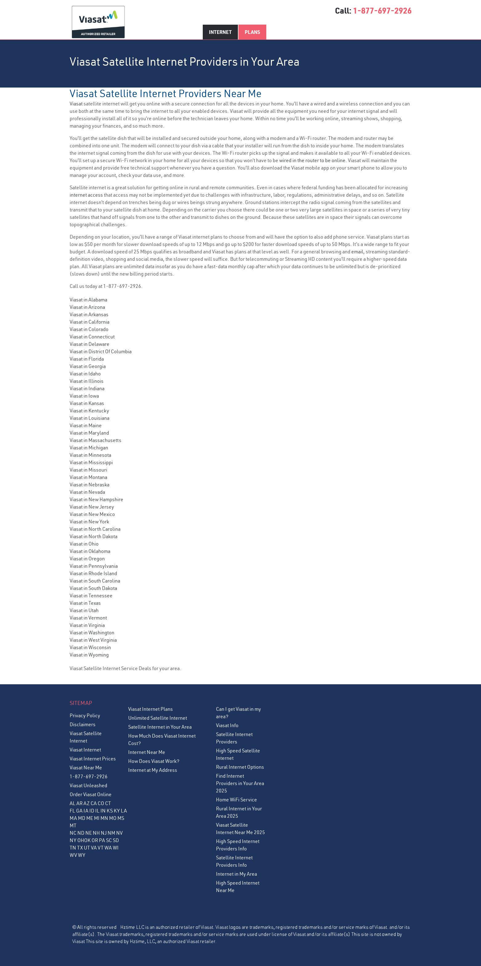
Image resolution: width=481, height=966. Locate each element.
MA (73, 818)
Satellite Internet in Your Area (160, 727)
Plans (252, 32)
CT (108, 803)
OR (95, 840)
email (357, 251)
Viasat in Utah (84, 610)
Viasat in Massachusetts (95, 440)
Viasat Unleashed (88, 785)
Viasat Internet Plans (150, 709)
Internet (220, 32)
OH (80, 840)
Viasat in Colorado (89, 329)
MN (104, 818)
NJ (104, 833)
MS (120, 818)
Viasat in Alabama (88, 300)
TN (73, 848)
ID (91, 811)
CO (101, 803)
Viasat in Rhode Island (93, 573)
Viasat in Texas (85, 603)
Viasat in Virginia (87, 625)
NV (119, 833)
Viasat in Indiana (87, 388)
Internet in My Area (236, 874)
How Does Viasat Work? (153, 761)
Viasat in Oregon (87, 558)
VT (101, 848)
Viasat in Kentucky (89, 410)
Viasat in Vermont (88, 618)
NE (88, 833)
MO (112, 818)
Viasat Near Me (86, 767)
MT (73, 825)
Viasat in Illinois (87, 381)
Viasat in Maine (86, 425)
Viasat (76, 103)
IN (103, 811)
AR (79, 803)
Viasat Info (227, 725)
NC (73, 833)
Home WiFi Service (236, 799)
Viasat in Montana (88, 477)
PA (102, 840)
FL (72, 811)
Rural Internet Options (240, 767)
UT (87, 848)
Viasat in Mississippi (91, 462)
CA (94, 803)
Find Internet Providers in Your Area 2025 (240, 783)
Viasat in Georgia (88, 366)
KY (117, 811)
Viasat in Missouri (88, 470)
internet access (86, 195)
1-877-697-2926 (382, 10)
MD (81, 818)
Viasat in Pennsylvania (94, 566)
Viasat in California (89, 322)
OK (87, 840)
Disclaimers (83, 724)
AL (72, 803)
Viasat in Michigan (89, 447)
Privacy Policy (85, 715)
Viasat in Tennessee (91, 595)
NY (73, 840)
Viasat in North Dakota (93, 536)
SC (109, 840)
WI (116, 848)
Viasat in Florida (87, 359)
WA (108, 848)
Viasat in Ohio (84, 544)
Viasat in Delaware (89, 344)
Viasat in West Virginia (93, 640)
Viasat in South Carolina (95, 581)
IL (97, 811)
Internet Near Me (146, 752)
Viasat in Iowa (84, 396)
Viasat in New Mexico (92, 514)
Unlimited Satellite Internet (157, 718)
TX (80, 848)
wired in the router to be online (312, 160)
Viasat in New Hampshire (96, 499)
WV (73, 855)
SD (116, 840)
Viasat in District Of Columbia (101, 351)
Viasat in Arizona (87, 307)
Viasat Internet (85, 750)
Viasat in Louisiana (89, 418)
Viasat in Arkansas (89, 314)
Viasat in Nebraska (89, 484)
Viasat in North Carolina (95, 529)
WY (81, 855)
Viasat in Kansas (87, 403)
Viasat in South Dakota (93, 588)
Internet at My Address (152, 770)
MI (97, 818)
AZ (87, 803)
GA (79, 811)
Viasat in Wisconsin (90, 647)
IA (86, 811)
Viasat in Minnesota (90, 455)
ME (89, 818)
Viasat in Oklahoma (90, 551)
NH (96, 833)
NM (111, 833)
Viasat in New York (89, 521)
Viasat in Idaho (85, 373)
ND (80, 833)
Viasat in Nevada (87, 492)
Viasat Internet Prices (93, 758)
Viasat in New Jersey (92, 507)
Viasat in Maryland (89, 433)
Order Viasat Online (91, 794)
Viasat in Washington (92, 632)
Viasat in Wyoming (89, 655)
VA (94, 848)
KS (110, 811)
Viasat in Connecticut (92, 337)
